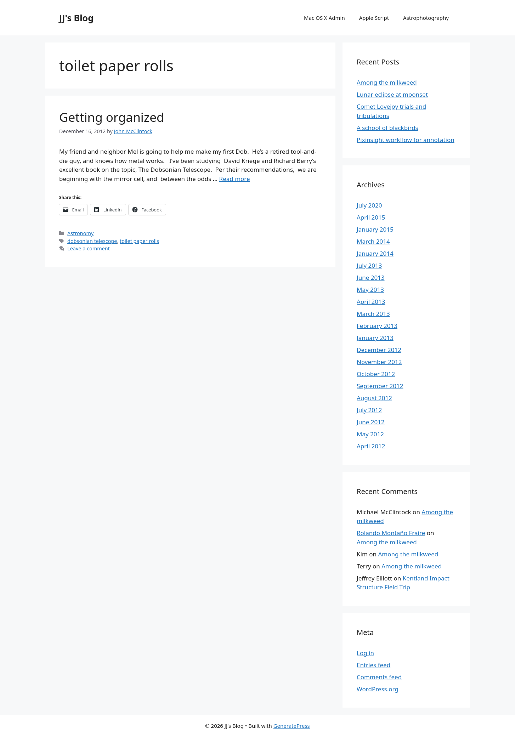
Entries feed (373, 665)
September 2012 (380, 386)
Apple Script (374, 17)
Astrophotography (426, 17)
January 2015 (375, 229)
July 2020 (369, 205)
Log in (365, 653)
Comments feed (379, 677)
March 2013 (373, 314)
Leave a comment (88, 248)
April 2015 (371, 217)
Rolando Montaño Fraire (391, 533)
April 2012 (371, 446)
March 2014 (373, 241)
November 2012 (379, 362)
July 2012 (369, 410)
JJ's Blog (76, 18)
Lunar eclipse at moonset (392, 94)
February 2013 (377, 326)
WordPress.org (377, 689)
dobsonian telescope (92, 241)
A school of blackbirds (387, 128)
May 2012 (370, 434)
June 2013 (371, 277)
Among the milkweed (387, 82)
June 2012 (371, 422)
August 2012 (374, 398)
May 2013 (370, 289)
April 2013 (371, 301)
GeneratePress (291, 725)
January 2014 (375, 253)
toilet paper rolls (139, 241)
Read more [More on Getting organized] (234, 179)
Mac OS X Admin (324, 17)
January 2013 (375, 338)
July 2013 (369, 265)
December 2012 (379, 350)
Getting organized (111, 117)
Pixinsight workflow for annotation (405, 140)
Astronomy (80, 233)
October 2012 (376, 374)
